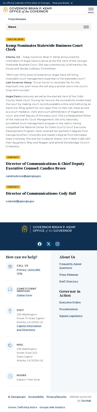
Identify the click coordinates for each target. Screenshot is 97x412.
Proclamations (68, 309)
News (12, 27)
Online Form (24, 295)
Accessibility (36, 396)
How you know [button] (60, 3)
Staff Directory (68, 281)
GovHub (86, 400)
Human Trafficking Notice (22, 407)
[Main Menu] (90, 10)
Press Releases (17, 19)
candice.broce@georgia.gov (23, 176)
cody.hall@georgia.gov (20, 201)
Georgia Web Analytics (52, 407)
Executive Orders (70, 302)
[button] (86, 27)
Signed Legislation (71, 316)
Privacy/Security (56, 396)
